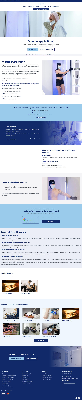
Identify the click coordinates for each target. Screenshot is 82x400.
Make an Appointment (53, 6)
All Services (41, 340)
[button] (32, 49)
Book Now (41, 117)
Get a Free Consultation (41, 9)
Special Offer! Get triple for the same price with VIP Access (40, 54)
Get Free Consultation (31, 358)
